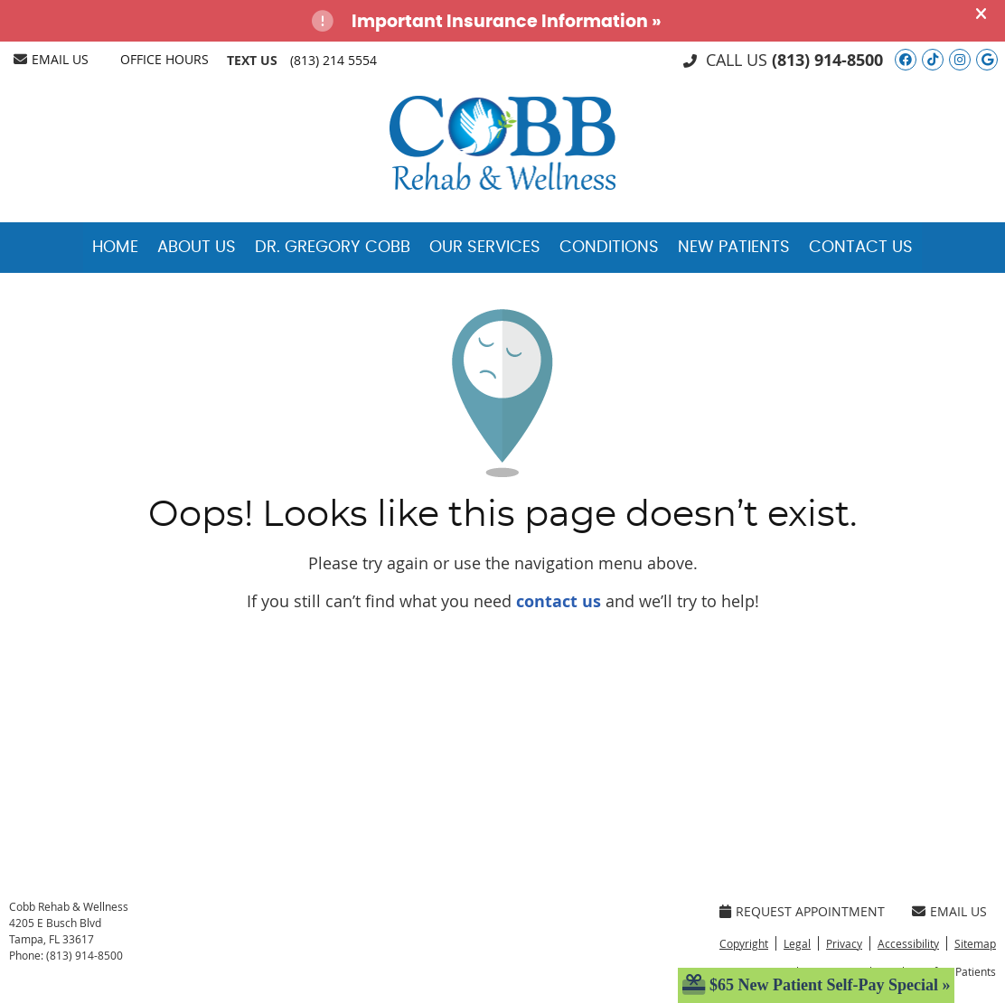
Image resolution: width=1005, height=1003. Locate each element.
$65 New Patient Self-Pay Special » (816, 985)
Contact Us (861, 247)
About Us (196, 247)
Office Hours (164, 59)
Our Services (484, 247)
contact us (558, 601)
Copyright (743, 943)
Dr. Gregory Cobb (332, 247)
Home (115, 247)
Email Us (51, 59)
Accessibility (908, 943)
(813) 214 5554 (333, 60)
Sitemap (975, 943)
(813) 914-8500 (827, 60)
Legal (797, 943)
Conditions (609, 247)
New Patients (734, 247)
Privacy (844, 943)
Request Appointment (802, 911)
